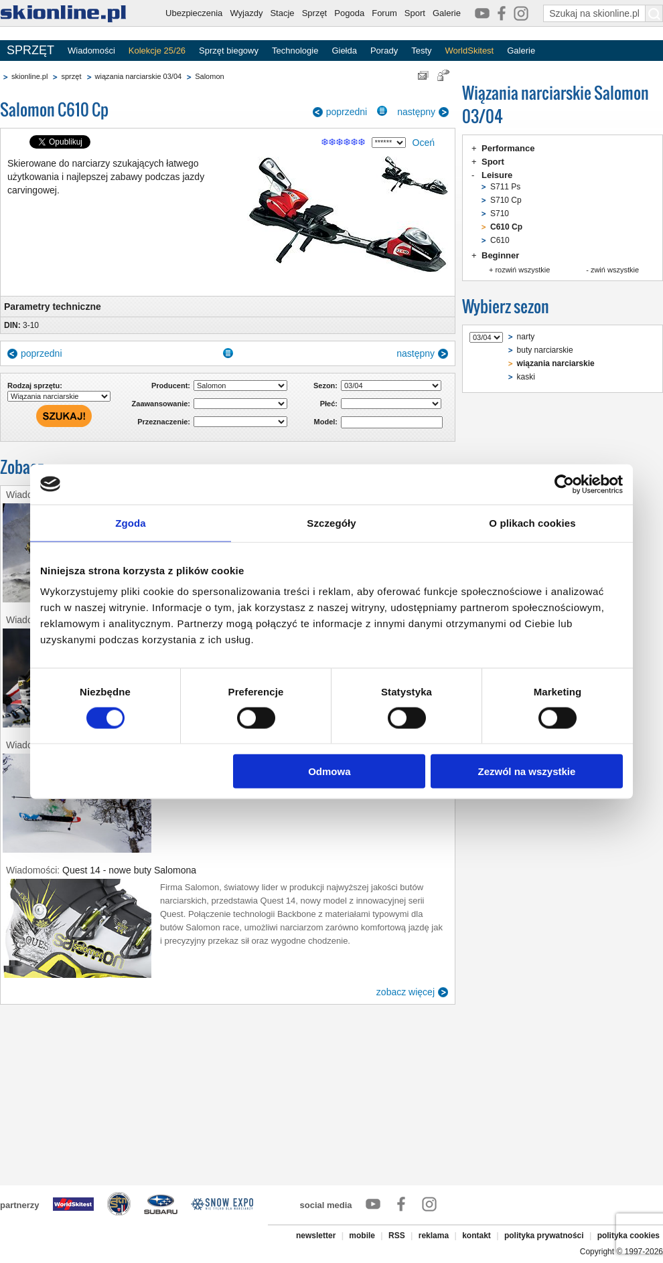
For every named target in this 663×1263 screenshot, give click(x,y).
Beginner (500, 255)
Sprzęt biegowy (229, 51)
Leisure (497, 175)
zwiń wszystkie (615, 270)
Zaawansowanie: (161, 404)
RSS (396, 1235)
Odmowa (329, 771)
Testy (421, 51)
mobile (362, 1235)
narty (526, 336)
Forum (384, 13)
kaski (526, 377)
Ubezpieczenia (193, 13)
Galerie (447, 13)
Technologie (295, 51)
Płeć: (329, 404)
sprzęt (71, 76)
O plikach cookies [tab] (532, 522)
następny (416, 111)
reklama (434, 1235)
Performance (508, 148)
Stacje (282, 13)
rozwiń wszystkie (522, 270)
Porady (384, 51)
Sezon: (325, 386)
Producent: (170, 386)
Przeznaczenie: (163, 422)
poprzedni (347, 111)
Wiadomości (91, 51)
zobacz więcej (405, 992)
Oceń (424, 142)
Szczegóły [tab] (331, 522)
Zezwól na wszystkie (527, 771)
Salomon (209, 76)
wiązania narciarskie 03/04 (138, 76)
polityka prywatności (544, 1235)
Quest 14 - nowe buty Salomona (129, 870)
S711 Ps (505, 186)
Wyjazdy (246, 13)
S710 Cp (506, 200)
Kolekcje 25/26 (157, 51)
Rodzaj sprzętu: (34, 386)
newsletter (316, 1235)
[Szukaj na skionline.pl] (654, 13)
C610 (500, 240)
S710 (499, 213)
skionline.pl (29, 76)
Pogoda (349, 13)
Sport (414, 13)
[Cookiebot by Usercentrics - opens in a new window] (564, 484)
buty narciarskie (545, 350)
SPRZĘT (30, 50)
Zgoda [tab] (130, 522)
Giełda (344, 51)
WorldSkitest (469, 51)
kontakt (476, 1235)
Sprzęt (314, 13)
